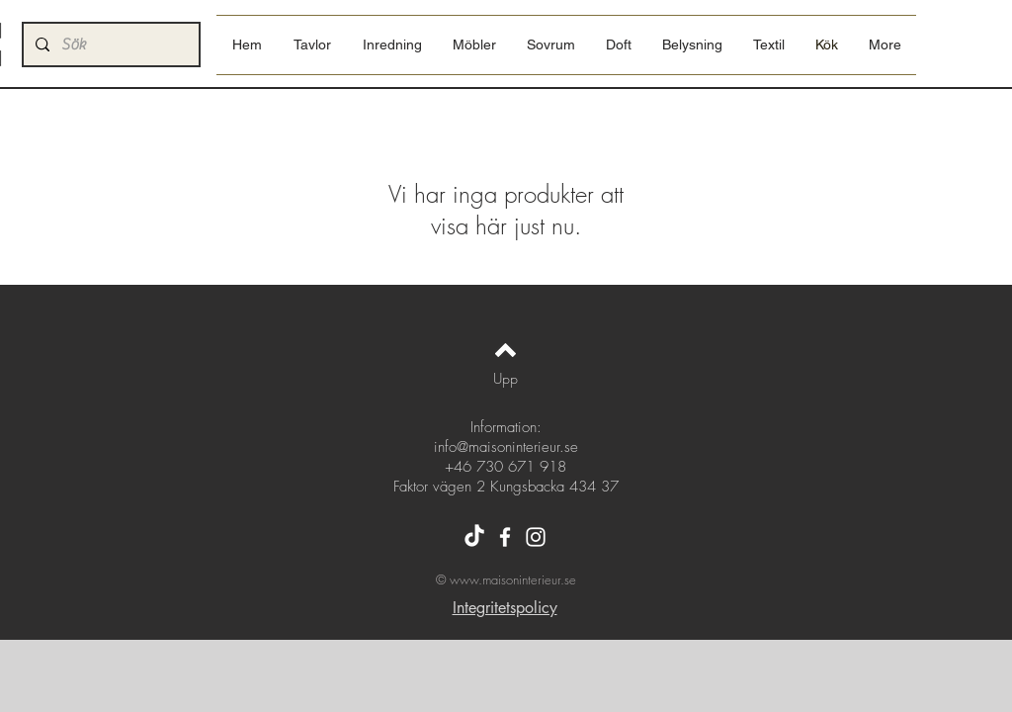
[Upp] (505, 379)
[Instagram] (535, 537)
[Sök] (109, 44)
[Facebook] (505, 537)
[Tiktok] (474, 537)
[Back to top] (505, 350)
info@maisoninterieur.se (506, 447)
